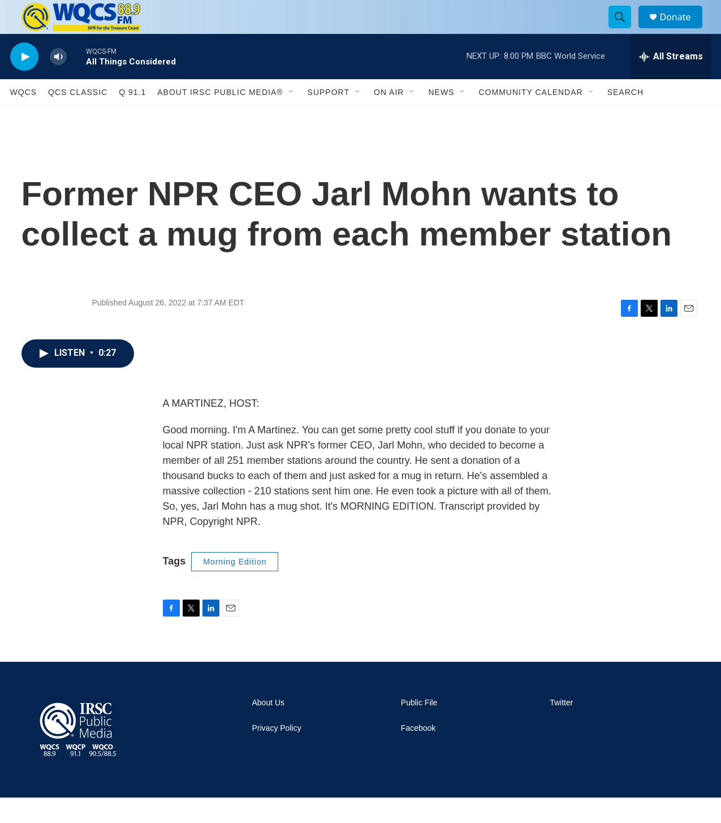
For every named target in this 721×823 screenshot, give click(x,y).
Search (625, 117)
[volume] (58, 82)
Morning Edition (234, 587)
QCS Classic (77, 117)
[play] (24, 82)
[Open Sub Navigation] (291, 117)
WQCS (23, 117)
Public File (419, 728)
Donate (682, 30)
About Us (268, 728)
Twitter (561, 728)
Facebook (418, 753)
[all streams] (671, 82)
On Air (389, 117)
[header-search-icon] (625, 30)
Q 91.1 (132, 117)
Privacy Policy (276, 753)
